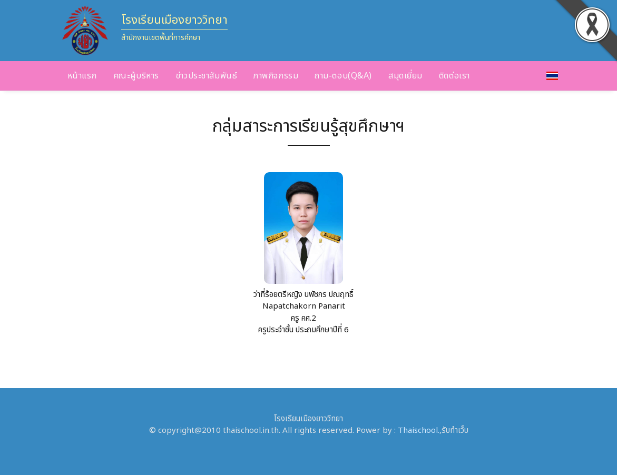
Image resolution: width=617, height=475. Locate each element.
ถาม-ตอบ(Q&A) (343, 76)
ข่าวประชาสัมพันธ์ (206, 76)
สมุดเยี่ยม (405, 76)
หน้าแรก (82, 76)
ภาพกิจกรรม (275, 76)
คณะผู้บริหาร (136, 76)
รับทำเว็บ (455, 430)
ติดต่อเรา (454, 76)
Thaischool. (418, 430)
